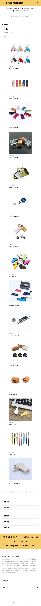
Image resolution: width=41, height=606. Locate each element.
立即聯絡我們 (10, 537)
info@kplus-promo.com (20, 10)
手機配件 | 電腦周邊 (19, 16)
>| (36, 492)
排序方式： (6, 32)
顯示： (5, 36)
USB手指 (27, 16)
